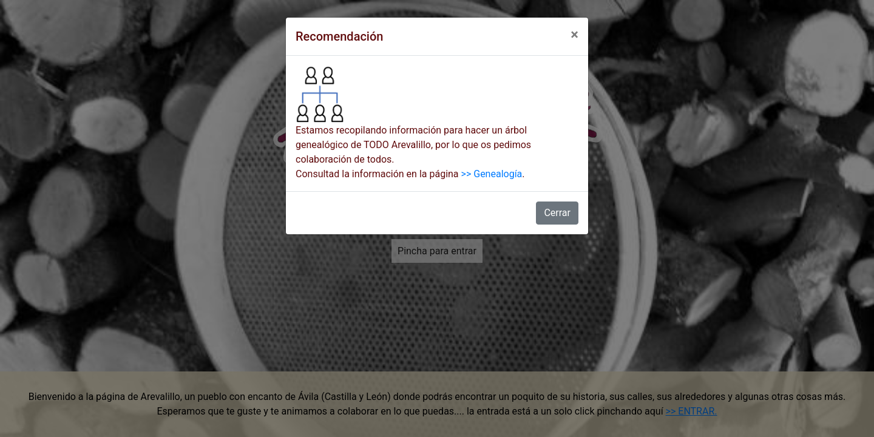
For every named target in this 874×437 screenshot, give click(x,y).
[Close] (574, 35)
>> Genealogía (492, 174)
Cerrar (557, 212)
